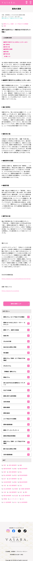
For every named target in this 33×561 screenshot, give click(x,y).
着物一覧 (4, 405)
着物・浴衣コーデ (7, 401)
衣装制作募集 (5, 444)
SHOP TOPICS (6, 424)
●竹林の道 (6, 54)
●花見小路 (6, 47)
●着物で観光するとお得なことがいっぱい (15, 42)
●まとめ (8, 56)
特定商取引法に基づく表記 (9, 452)
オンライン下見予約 (7, 432)
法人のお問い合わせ (7, 428)
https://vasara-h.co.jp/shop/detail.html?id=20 (16, 279)
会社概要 (4, 456)
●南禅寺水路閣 (7, 49)
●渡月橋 (6, 51)
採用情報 (4, 448)
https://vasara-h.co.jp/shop (10, 291)
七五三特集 (5, 393)
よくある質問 (5, 420)
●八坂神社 (6, 44)
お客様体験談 (5, 408)
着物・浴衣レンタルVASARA (8, 16)
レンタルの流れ (6, 416)
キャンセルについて (7, 440)
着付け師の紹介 (6, 436)
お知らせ (4, 412)
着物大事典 (17, 16)
